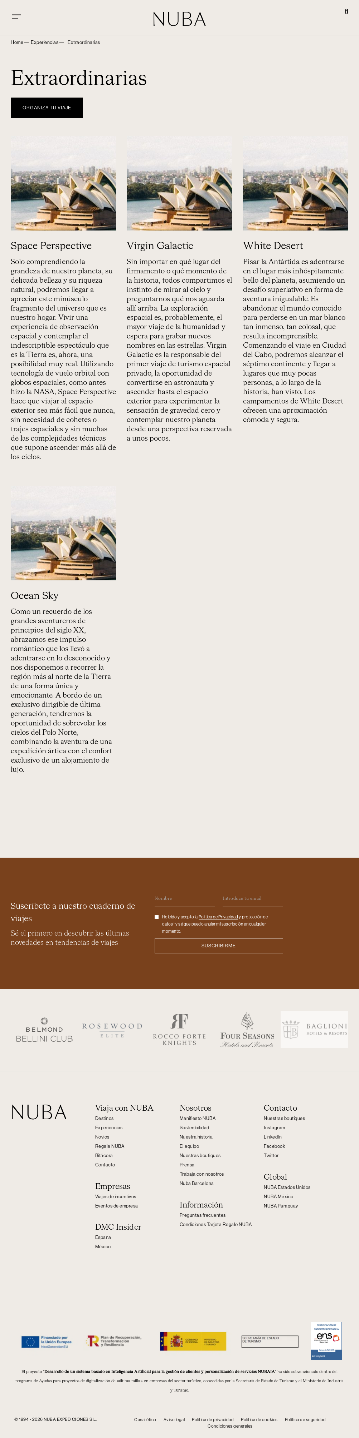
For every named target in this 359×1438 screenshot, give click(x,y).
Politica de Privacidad (218, 915)
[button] (346, 12)
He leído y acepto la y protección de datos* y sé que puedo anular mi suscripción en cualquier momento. (215, 922)
